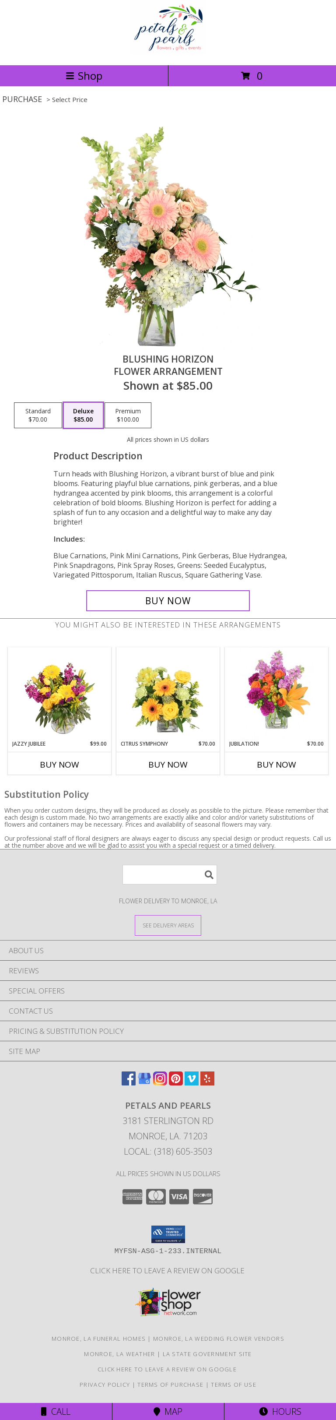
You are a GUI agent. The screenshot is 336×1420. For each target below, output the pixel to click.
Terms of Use (233, 1384)
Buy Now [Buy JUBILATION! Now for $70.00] (276, 764)
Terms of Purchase (170, 1384)
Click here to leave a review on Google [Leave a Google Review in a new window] (168, 1270)
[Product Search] (169, 874)
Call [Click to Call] (55, 1411)
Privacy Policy (105, 1384)
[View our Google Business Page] (144, 1083)
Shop (84, 75)
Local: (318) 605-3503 (168, 1151)
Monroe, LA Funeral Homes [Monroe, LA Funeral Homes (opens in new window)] (99, 1338)
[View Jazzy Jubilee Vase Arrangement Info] (59, 693)
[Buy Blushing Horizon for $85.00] (168, 600)
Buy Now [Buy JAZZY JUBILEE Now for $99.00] (59, 764)
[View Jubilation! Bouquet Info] (276, 693)
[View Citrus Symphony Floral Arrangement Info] (168, 693)
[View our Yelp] (207, 1083)
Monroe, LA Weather (119, 1354)
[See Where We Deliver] (168, 925)
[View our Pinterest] (176, 1083)
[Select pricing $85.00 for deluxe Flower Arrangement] (83, 415)
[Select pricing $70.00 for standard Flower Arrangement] (38, 415)
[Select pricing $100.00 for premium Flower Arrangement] (128, 415)
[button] (168, 1234)
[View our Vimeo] (192, 1083)
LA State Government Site (207, 1354)
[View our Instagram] (160, 1083)
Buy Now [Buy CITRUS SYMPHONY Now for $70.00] (168, 764)
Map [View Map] (168, 1411)
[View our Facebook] (129, 1083)
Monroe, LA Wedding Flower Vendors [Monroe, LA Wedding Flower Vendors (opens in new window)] (218, 1338)
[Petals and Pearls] (168, 52)
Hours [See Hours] (280, 1411)
